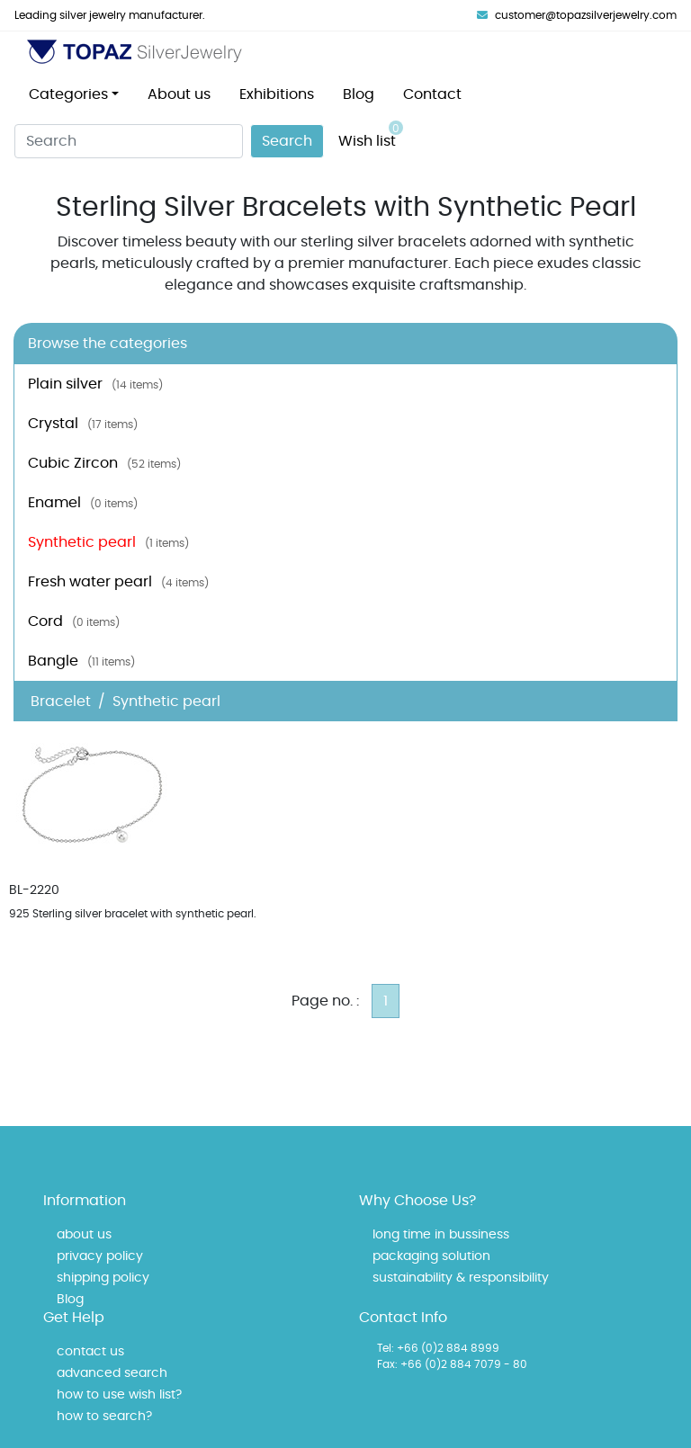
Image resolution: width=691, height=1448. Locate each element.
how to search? (104, 1416)
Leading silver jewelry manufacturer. (109, 15)
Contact (432, 94)
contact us (90, 1351)
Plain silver (95, 384)
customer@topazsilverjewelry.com (577, 15)
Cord (74, 621)
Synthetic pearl (108, 542)
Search (287, 141)
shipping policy (103, 1278)
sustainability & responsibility (460, 1278)
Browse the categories (107, 343)
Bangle (81, 661)
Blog (358, 94)
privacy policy (100, 1256)
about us (84, 1235)
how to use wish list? (119, 1395)
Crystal (83, 423)
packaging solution (431, 1256)
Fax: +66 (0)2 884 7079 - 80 (452, 1364)
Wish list (370, 134)
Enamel (83, 503)
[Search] (128, 141)
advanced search (112, 1373)
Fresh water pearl (118, 582)
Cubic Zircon (104, 463)
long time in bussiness (440, 1235)
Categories (68, 94)
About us (179, 94)
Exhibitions (276, 94)
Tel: (385, 1348)
